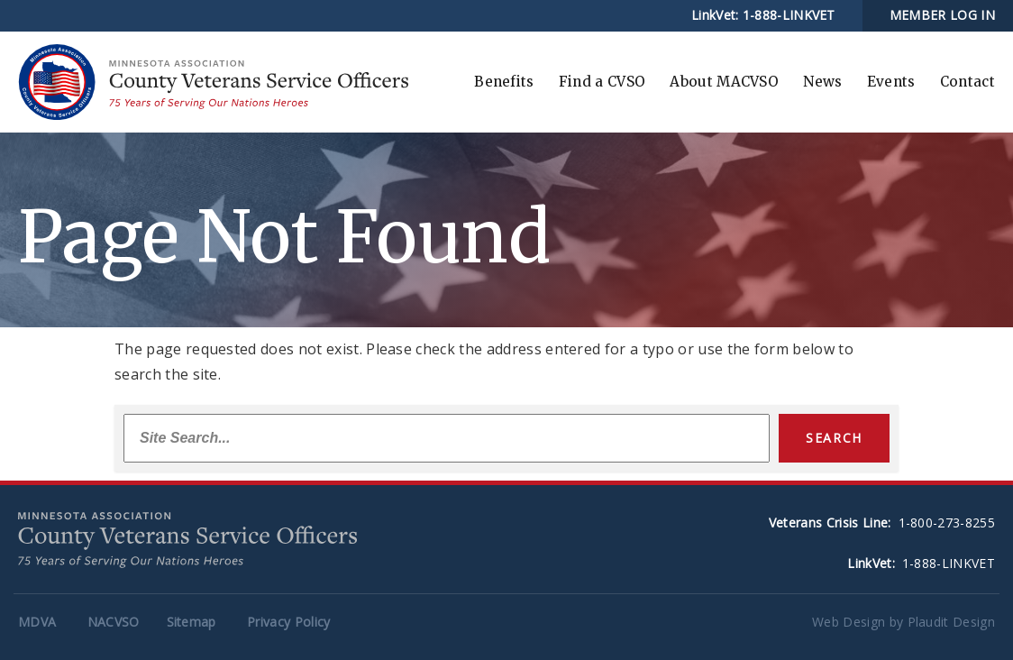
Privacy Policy (288, 621)
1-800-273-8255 (947, 522)
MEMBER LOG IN (942, 14)
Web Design (848, 621)
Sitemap (191, 621)
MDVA (37, 621)
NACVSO (113, 621)
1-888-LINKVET (789, 14)
